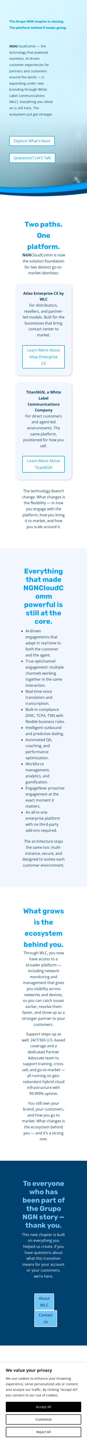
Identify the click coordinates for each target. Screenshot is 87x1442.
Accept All (43, 1407)
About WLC (44, 1302)
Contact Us (46, 1318)
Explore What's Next (32, 140)
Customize (43, 1419)
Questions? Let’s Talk (32, 157)
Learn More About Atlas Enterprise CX (43, 356)
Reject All (43, 1432)
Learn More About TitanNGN (43, 464)
